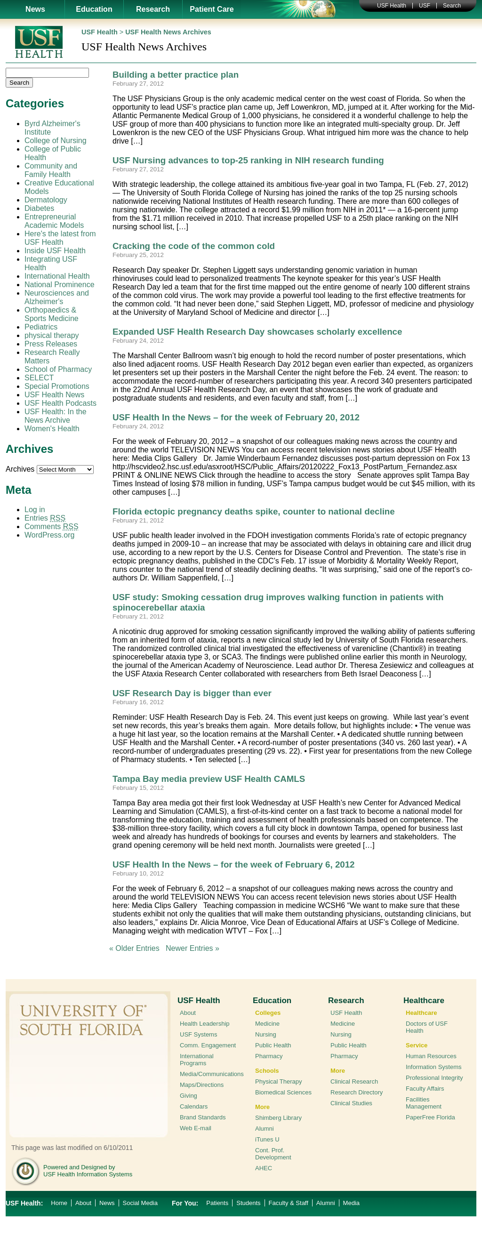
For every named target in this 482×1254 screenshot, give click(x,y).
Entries (44, 518)
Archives (20, 469)
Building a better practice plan (175, 75)
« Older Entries (134, 948)
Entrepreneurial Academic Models (54, 221)
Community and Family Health (50, 170)
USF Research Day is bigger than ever (192, 693)
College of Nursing (55, 141)
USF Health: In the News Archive (55, 416)
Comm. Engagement (208, 1045)
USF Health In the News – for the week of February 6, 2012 (233, 864)
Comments (51, 526)
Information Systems (434, 1066)
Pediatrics (40, 327)
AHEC (263, 1168)
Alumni (264, 1128)
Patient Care (211, 9)
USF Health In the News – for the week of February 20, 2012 (236, 417)
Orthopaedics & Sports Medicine (51, 314)
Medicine (267, 1023)
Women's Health (52, 429)
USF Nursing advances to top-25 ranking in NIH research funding (248, 160)
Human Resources (431, 1056)
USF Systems (198, 1034)
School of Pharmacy (58, 369)
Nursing (265, 1034)
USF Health (391, 5)
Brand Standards (203, 1117)
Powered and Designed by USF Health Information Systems (87, 1171)
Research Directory (356, 1092)
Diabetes (39, 208)
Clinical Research (354, 1081)
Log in (34, 510)
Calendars (194, 1106)
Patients (217, 1202)
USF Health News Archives (168, 32)
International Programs (197, 1060)
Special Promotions (56, 386)
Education (94, 9)
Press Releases (50, 344)
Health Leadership (205, 1023)
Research (153, 9)
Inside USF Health (55, 251)
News (35, 9)
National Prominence (59, 285)
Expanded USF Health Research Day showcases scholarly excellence (257, 332)
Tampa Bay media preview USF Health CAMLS (208, 779)
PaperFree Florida (430, 1117)
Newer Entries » (192, 948)
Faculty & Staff (288, 1202)
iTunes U (267, 1139)
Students (248, 1202)
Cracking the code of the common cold (193, 246)
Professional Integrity (434, 1077)
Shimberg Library (278, 1117)
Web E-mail (195, 1128)
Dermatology (45, 200)
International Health (57, 276)
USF (424, 5)
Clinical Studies (351, 1103)
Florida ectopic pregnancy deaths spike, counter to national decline (253, 511)
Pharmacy (269, 1056)
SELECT (39, 378)
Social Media (140, 1202)
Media (351, 1202)
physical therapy (51, 335)
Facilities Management (424, 1103)
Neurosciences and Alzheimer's (56, 297)
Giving (188, 1095)
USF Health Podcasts (60, 403)
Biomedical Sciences (283, 1092)
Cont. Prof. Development (273, 1154)
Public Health (273, 1045)
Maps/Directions (202, 1084)
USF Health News (54, 395)
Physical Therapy (278, 1081)
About (188, 1012)
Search (452, 5)
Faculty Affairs (425, 1088)
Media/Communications (212, 1073)
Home (59, 1202)
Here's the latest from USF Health (60, 238)
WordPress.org (49, 535)
